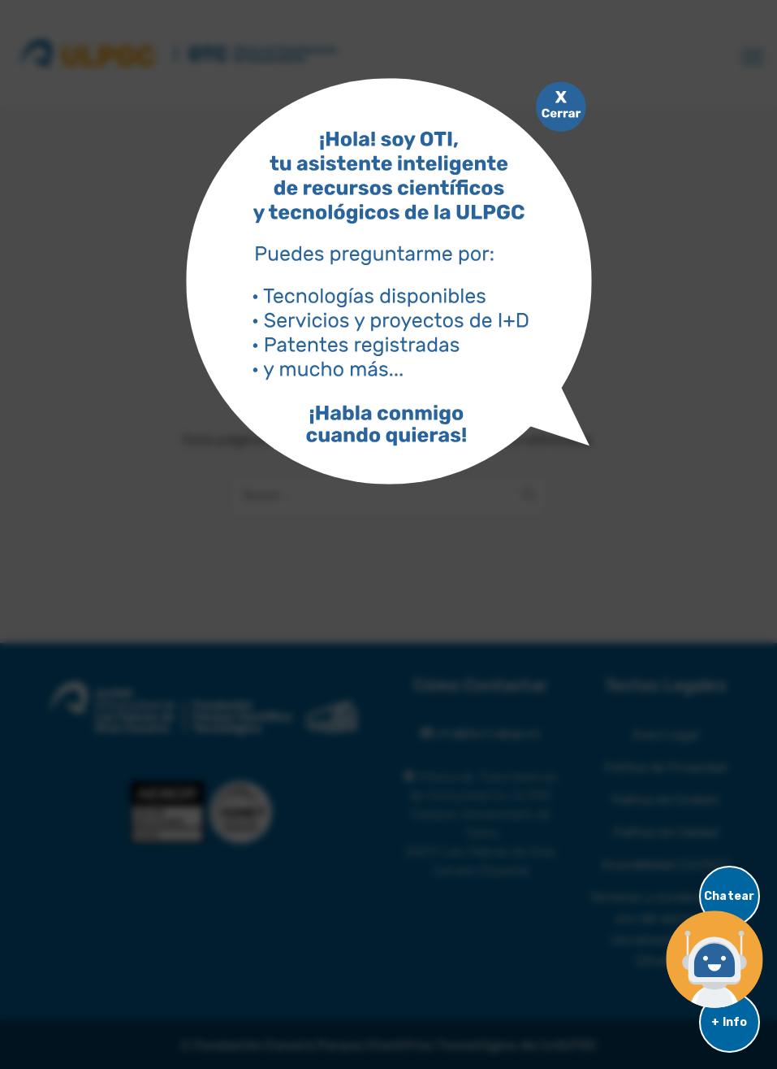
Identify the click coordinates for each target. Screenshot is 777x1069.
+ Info (729, 1022)
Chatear (729, 896)
